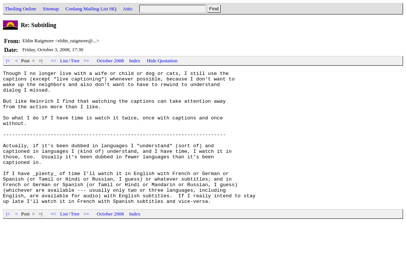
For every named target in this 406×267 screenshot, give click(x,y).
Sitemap (51, 8)
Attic (128, 8)
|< (8, 60)
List (64, 60)
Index (134, 60)
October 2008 (110, 60)
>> (86, 60)
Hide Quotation (162, 60)
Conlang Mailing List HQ (90, 8)
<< (53, 60)
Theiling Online (20, 8)
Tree (75, 60)
